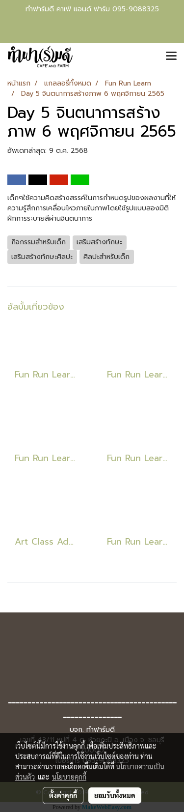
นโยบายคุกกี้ (69, 776)
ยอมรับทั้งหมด (114, 795)
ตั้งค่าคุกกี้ (63, 795)
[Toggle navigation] (171, 56)
